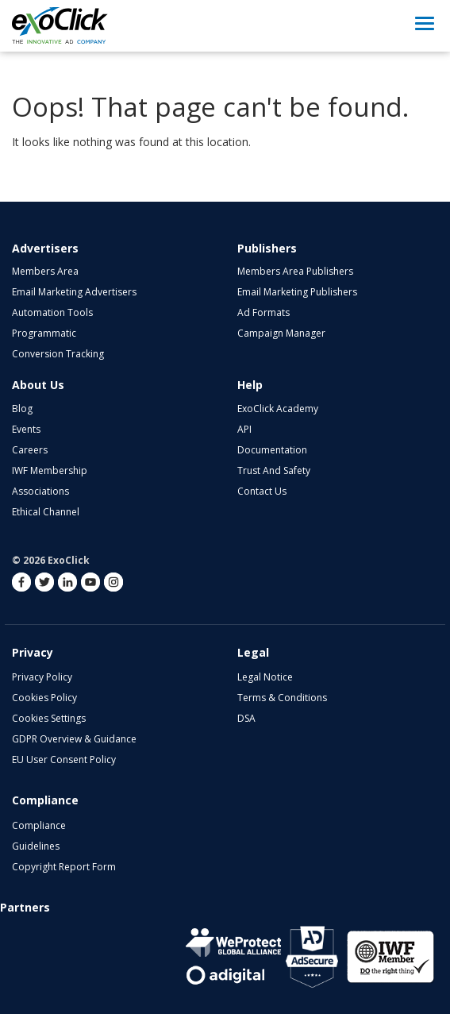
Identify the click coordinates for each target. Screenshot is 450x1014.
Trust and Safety (273, 470)
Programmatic (44, 333)
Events (26, 429)
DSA (246, 718)
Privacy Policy (42, 677)
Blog (22, 408)
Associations (40, 491)
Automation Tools (52, 312)
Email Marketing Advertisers (74, 292)
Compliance (39, 825)
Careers (30, 450)
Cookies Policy (44, 697)
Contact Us (262, 491)
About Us (38, 384)
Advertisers (45, 248)
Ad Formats (263, 312)
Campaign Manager (281, 333)
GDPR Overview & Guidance (74, 739)
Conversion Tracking (58, 353)
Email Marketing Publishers (297, 292)
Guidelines (36, 846)
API (244, 429)
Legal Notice (265, 677)
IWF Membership (49, 470)
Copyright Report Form (64, 866)
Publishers (267, 248)
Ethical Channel (45, 512)
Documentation (272, 450)
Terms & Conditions (282, 697)
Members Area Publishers (295, 271)
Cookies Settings (49, 718)
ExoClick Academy (277, 408)
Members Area (45, 271)
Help (250, 384)
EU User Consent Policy (64, 759)
